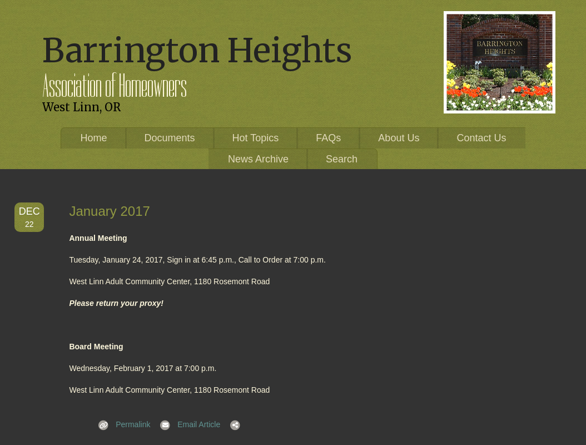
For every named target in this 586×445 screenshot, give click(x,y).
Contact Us (481, 138)
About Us (398, 138)
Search (341, 159)
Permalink (120, 424)
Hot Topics (255, 138)
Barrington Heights (197, 50)
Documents (170, 138)
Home (94, 138)
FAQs (328, 138)
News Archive (258, 159)
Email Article (186, 424)
